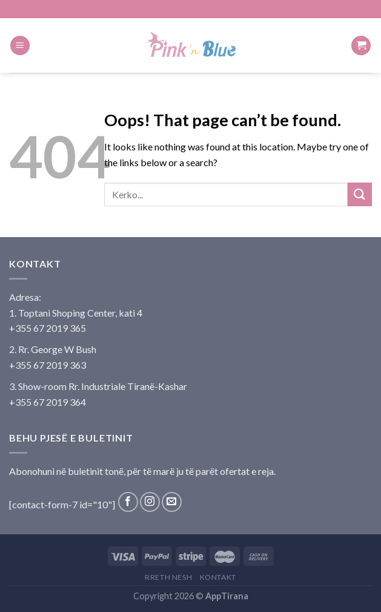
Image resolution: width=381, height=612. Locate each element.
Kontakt (218, 577)
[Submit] (360, 194)
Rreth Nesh (168, 577)
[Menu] (20, 46)
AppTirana (226, 596)
